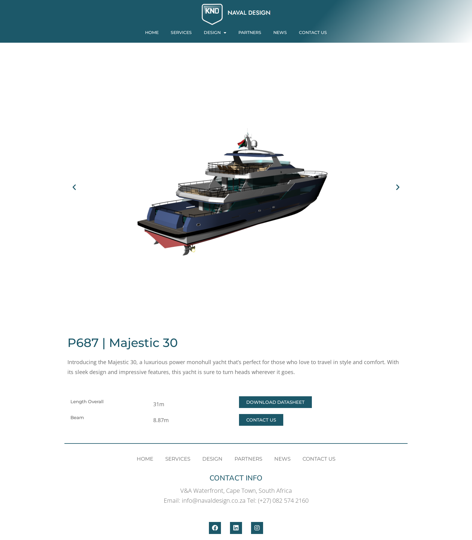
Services (181, 32)
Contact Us (313, 32)
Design (215, 33)
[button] (74, 187)
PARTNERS (249, 32)
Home (152, 32)
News (280, 32)
